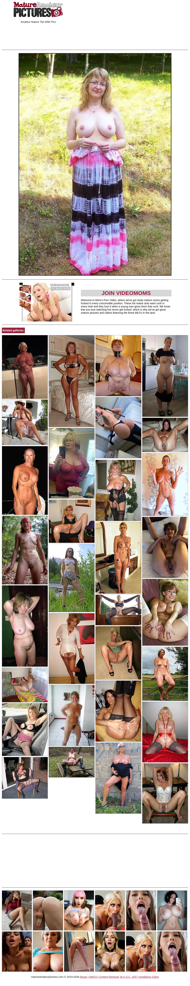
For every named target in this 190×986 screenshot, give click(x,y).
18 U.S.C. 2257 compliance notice (139, 976)
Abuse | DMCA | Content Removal (99, 976)
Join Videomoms (126, 293)
